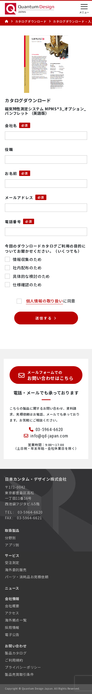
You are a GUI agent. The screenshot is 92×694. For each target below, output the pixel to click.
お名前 (11, 173)
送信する (43, 318)
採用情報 (12, 627)
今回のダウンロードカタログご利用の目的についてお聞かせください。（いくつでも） (45, 248)
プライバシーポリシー (23, 667)
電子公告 (12, 634)
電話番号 (13, 221)
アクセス (12, 613)
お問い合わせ (16, 646)
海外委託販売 (16, 570)
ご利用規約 (14, 660)
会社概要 (12, 606)
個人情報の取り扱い (44, 301)
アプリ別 (12, 545)
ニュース (12, 588)
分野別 (10, 538)
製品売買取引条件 (19, 674)
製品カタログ (16, 653)
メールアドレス (19, 197)
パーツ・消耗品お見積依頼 (27, 577)
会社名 (11, 125)
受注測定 (12, 562)
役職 (9, 149)
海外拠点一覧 (16, 620)
